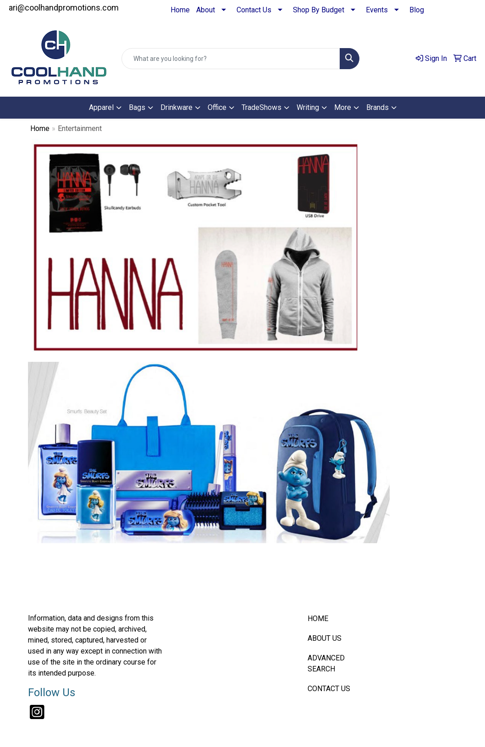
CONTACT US (329, 688)
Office (217, 107)
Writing (308, 107)
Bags (137, 107)
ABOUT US (325, 638)
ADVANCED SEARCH (326, 663)
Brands (377, 107)
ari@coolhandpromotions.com (64, 7)
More (342, 107)
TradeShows (261, 107)
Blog (416, 9)
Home (180, 9)
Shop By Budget (318, 9)
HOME (318, 618)
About (205, 9)
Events (377, 9)
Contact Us (254, 9)
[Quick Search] (230, 58)
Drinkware (176, 107)
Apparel (101, 107)
